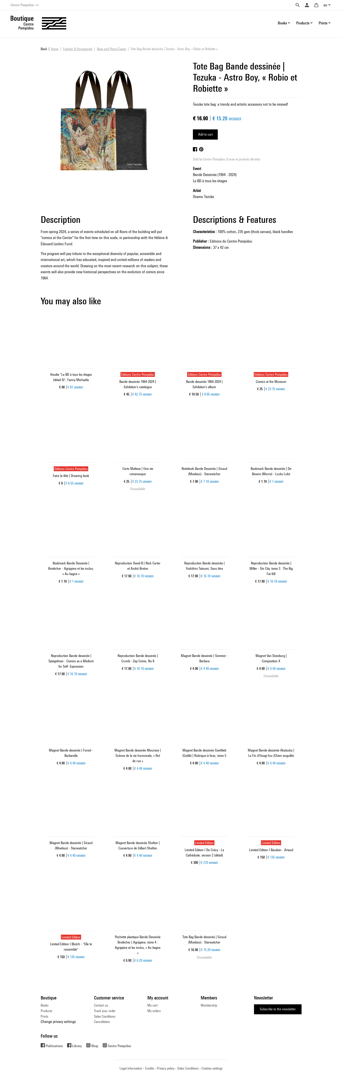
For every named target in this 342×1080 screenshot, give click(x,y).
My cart (152, 1005)
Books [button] (282, 23)
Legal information (131, 1068)
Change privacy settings (58, 1021)
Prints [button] (323, 23)
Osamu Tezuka (203, 196)
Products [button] (302, 23)
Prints (44, 1016)
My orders (154, 1011)
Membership (209, 1005)
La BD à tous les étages (210, 180)
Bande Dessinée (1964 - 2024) (214, 174)
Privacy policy (165, 1068)
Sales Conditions (104, 1016)
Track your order (105, 1011)
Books (44, 1005)
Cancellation (102, 1022)
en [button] (325, 5)
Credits (149, 1068)
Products (46, 1011)
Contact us (101, 1005)
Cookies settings (212, 1068)
